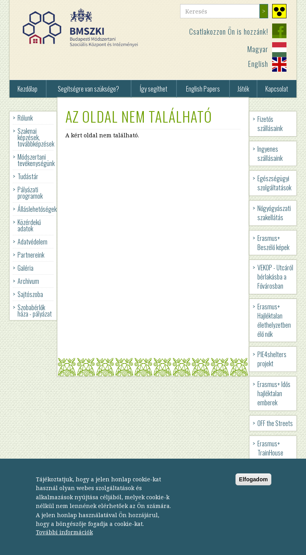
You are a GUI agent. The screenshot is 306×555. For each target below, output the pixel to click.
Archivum (28, 281)
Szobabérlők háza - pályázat (35, 311)
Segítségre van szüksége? (88, 89)
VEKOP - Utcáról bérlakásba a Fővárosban (275, 277)
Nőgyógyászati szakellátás (274, 212)
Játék (243, 89)
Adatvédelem (32, 241)
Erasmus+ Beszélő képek (273, 242)
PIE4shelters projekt (271, 359)
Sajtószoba (30, 294)
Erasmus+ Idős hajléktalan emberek (273, 393)
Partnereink (31, 255)
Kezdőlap (27, 89)
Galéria (25, 268)
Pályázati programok (30, 193)
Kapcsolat (276, 89)
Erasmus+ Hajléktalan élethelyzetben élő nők (274, 320)
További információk (64, 541)
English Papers (203, 89)
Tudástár (28, 176)
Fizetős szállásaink (269, 123)
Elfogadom (253, 488)
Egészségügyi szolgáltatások (274, 183)
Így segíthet (153, 89)
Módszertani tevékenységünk (36, 160)
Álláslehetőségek (37, 209)
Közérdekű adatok (29, 225)
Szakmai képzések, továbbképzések (36, 137)
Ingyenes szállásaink (269, 153)
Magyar (257, 49)
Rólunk (25, 118)
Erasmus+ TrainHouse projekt (270, 453)
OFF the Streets (275, 423)
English (258, 64)
